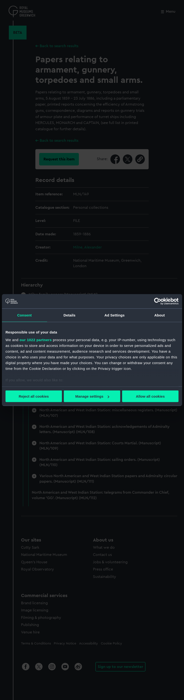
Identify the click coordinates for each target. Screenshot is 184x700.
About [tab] (159, 315)
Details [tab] (70, 315)
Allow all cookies (150, 396)
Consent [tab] (24, 315)
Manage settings (92, 396)
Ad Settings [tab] (114, 315)
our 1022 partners (36, 340)
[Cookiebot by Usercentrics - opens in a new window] (158, 301)
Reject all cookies (34, 396)
